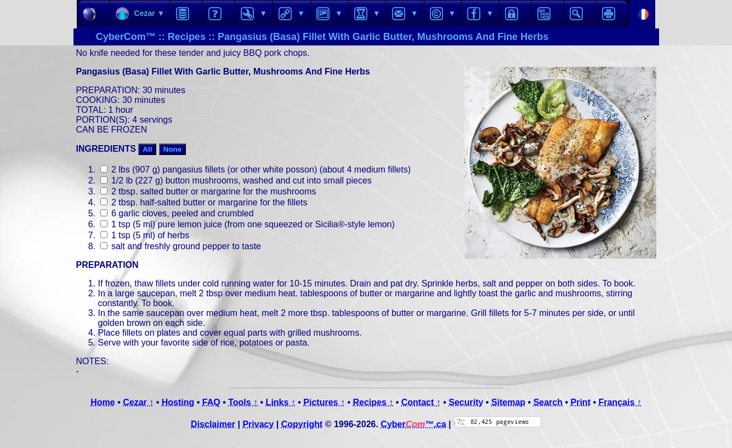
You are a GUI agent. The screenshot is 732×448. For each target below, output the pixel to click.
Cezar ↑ (138, 402)
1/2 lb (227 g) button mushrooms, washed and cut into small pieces (236, 180)
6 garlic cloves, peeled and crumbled (177, 213)
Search (548, 402)
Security (466, 402)
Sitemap (508, 402)
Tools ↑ (243, 402)
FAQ (211, 402)
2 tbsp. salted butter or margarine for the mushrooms (208, 191)
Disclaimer (213, 424)
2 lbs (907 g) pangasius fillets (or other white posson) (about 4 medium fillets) (255, 169)
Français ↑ (619, 402)
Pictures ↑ (324, 402)
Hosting (178, 402)
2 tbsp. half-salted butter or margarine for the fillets (204, 202)
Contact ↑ (421, 402)
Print (581, 402)
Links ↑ (281, 402)
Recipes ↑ (373, 402)
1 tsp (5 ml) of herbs (145, 235)
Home (102, 402)
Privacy (258, 424)
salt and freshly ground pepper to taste (181, 246)
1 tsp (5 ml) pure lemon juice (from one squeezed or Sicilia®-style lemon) (247, 224)
